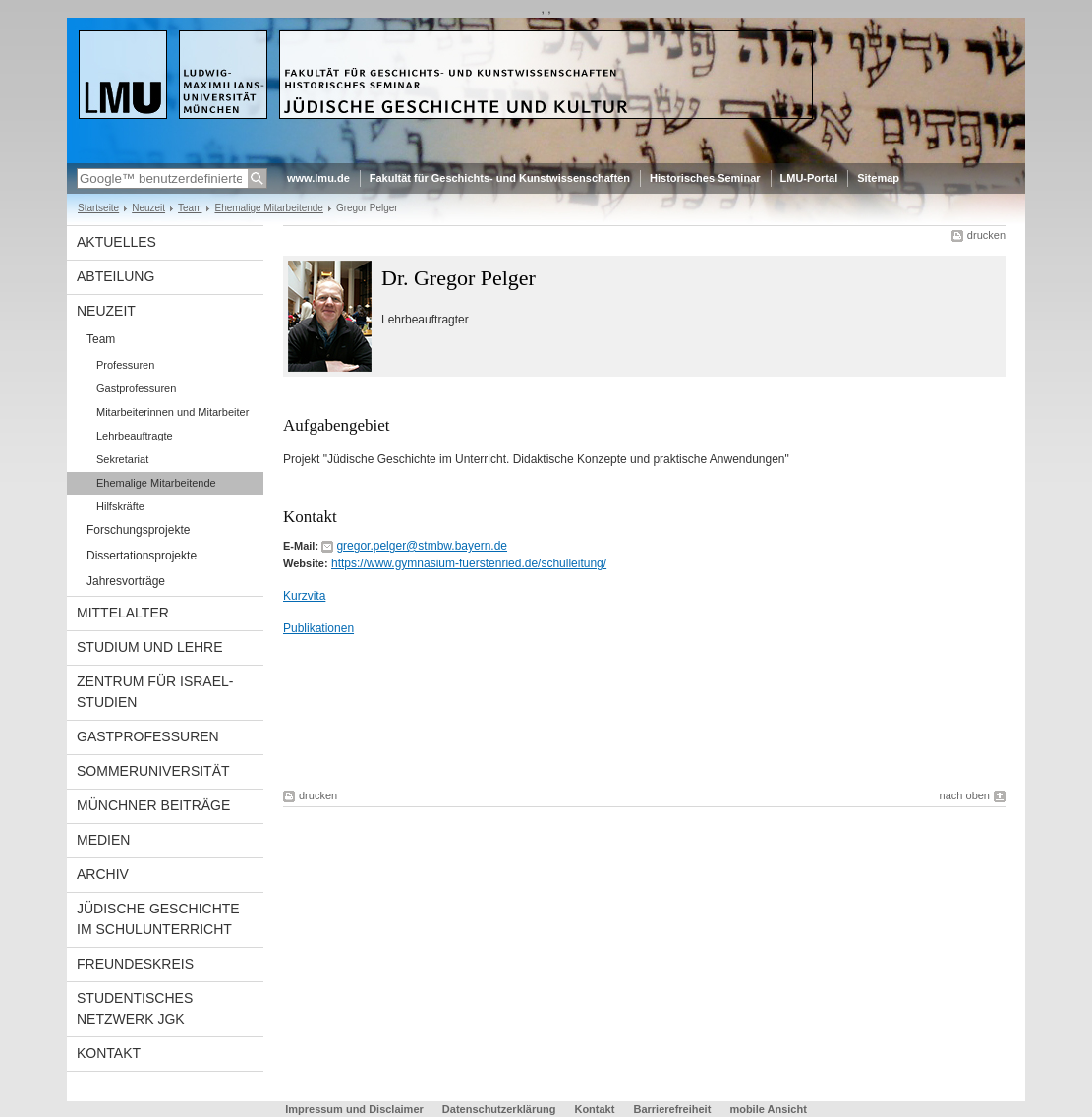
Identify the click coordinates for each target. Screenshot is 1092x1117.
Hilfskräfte (120, 506)
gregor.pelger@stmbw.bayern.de (421, 546)
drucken (986, 235)
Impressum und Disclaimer (354, 1109)
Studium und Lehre (150, 647)
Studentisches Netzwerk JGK (135, 1008)
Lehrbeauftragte (134, 435)
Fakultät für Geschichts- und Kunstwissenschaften (500, 178)
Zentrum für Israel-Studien (155, 692)
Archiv (103, 874)
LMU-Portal (809, 178)
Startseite (98, 208)
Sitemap (878, 178)
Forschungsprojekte (138, 530)
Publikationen (318, 628)
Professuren (125, 365)
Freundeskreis (135, 963)
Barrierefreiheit (673, 1109)
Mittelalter (123, 612)
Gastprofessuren (136, 388)
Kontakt (109, 1053)
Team (189, 208)
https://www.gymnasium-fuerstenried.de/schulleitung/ (468, 563)
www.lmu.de (318, 178)
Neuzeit (148, 208)
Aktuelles (116, 242)
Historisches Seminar (705, 178)
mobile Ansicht (767, 1109)
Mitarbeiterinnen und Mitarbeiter (172, 412)
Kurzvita (304, 596)
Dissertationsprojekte (141, 555)
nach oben (965, 795)
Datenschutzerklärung (499, 1109)
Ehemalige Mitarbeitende (268, 208)
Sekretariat (122, 459)
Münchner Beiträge (153, 805)
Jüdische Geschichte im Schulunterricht (158, 919)
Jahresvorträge (125, 581)
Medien (103, 840)
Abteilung (115, 276)
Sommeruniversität (153, 771)
